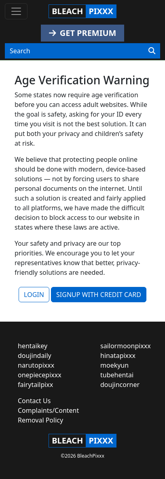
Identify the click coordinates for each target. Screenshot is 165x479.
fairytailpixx (35, 384)
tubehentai (116, 374)
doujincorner (120, 384)
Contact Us (34, 400)
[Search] (152, 51)
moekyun (114, 365)
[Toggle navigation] (16, 11)
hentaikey (32, 345)
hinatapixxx (117, 355)
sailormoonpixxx (125, 345)
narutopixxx (36, 365)
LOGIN (34, 294)
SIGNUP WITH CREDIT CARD (98, 294)
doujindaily (34, 355)
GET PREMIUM (82, 32)
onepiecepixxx (39, 374)
